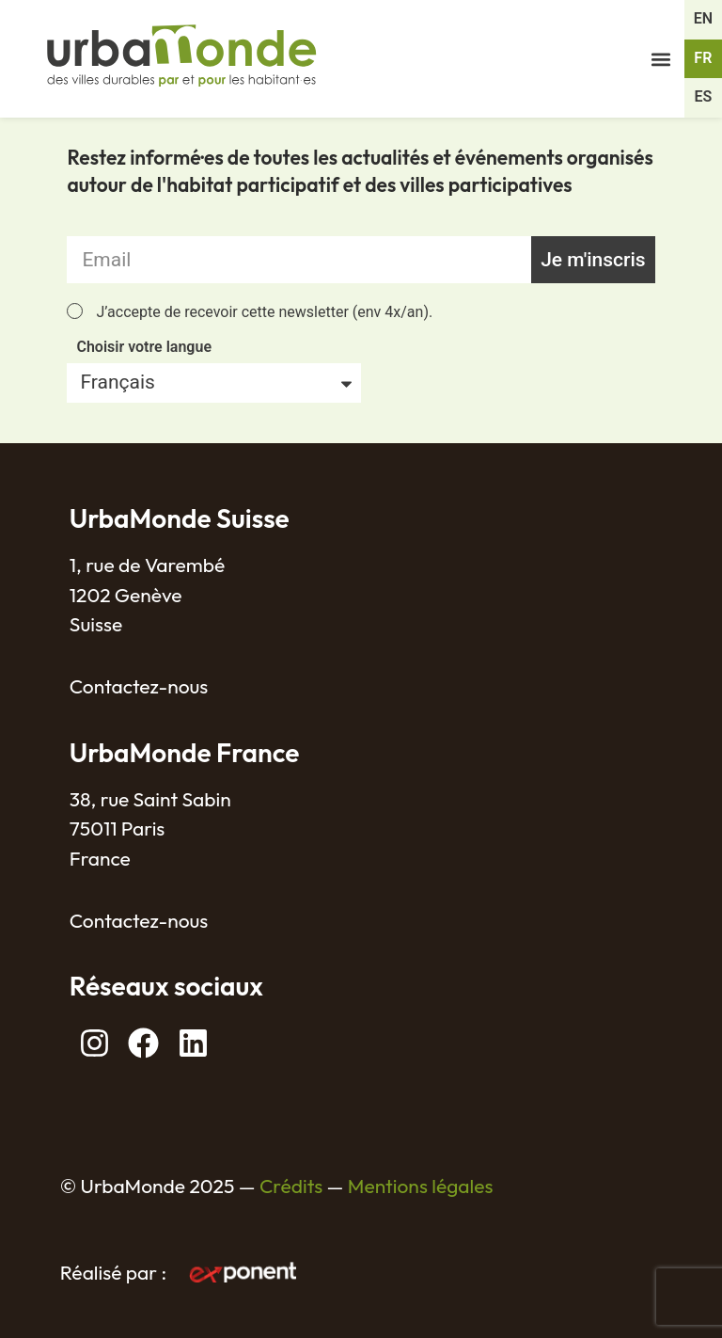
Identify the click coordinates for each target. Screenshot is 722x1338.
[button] (661, 58)
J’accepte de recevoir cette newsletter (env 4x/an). (264, 312)
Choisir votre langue (144, 348)
